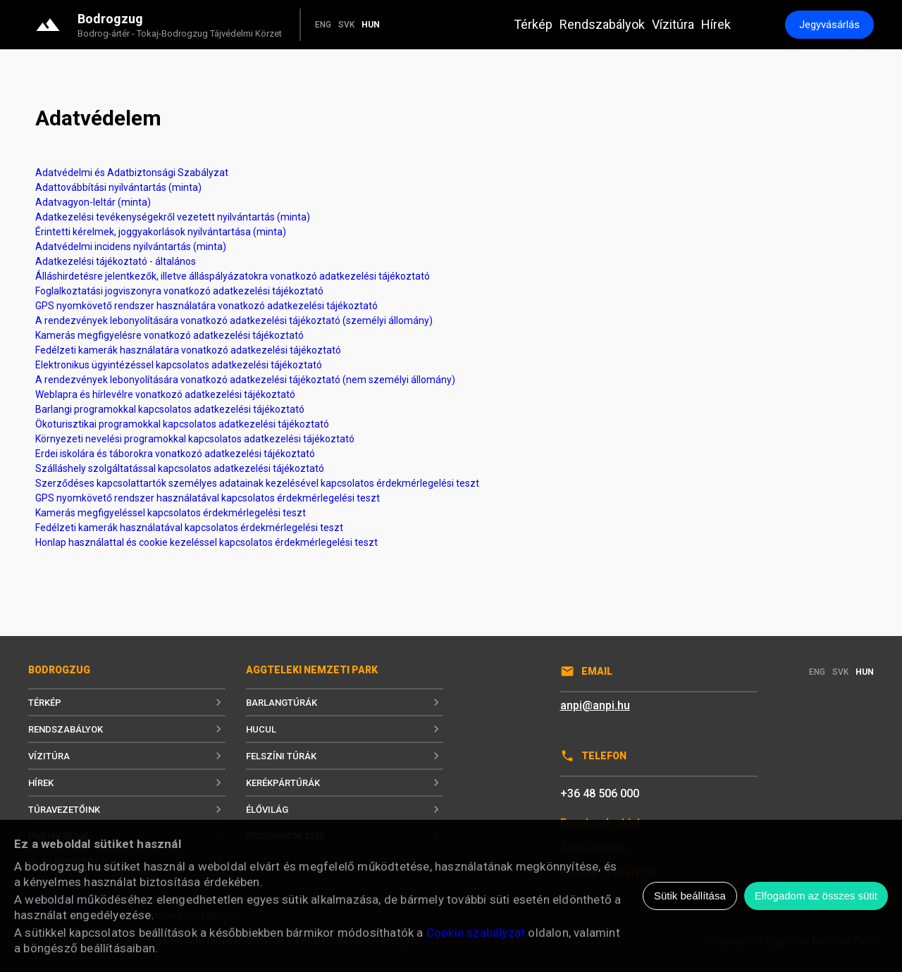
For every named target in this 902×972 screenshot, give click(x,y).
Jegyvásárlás (829, 24)
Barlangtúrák (344, 702)
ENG (323, 25)
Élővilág (344, 809)
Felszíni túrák (344, 756)
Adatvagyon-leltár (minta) (93, 202)
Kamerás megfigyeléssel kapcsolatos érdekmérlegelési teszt (170, 512)
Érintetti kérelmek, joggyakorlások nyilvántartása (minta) (160, 231)
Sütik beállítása (690, 896)
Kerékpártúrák (344, 782)
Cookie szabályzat (475, 933)
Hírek (716, 24)
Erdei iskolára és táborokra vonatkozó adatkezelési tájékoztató (175, 453)
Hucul (344, 729)
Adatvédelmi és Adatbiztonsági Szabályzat (131, 172)
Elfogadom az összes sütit (816, 896)
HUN (371, 25)
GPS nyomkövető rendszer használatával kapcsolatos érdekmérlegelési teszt (207, 498)
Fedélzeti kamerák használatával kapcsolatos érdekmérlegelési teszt (189, 527)
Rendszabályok (602, 24)
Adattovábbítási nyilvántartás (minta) (118, 187)
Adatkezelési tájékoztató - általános (115, 261)
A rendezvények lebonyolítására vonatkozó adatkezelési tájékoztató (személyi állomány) (234, 320)
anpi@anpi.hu (595, 705)
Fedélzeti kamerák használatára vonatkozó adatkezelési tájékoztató (188, 350)
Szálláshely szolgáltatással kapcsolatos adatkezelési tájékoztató (179, 468)
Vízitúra (673, 24)
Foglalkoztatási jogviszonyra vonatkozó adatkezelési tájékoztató (179, 291)
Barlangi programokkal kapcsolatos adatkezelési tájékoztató (169, 409)
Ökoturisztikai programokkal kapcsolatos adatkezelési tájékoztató (182, 424)
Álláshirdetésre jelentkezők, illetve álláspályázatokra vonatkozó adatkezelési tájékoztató (232, 276)
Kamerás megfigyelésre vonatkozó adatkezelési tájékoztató (169, 335)
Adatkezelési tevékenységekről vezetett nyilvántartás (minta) (172, 217)
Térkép (533, 24)
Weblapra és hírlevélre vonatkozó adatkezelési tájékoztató (165, 394)
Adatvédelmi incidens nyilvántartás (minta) (130, 246)
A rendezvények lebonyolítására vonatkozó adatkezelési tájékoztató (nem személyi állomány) (245, 379)
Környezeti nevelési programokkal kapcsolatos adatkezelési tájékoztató (194, 438)
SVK (346, 25)
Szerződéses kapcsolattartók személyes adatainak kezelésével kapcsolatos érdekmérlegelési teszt (257, 483)
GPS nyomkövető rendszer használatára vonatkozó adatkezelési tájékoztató (206, 305)
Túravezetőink (127, 809)
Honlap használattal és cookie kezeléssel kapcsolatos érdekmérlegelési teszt (206, 542)
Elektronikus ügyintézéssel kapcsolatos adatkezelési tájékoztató (178, 364)
